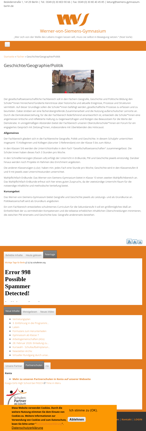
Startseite (9, 56)
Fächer (20, 56)
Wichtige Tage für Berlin (16, 263)
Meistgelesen (30, 311)
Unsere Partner (14, 366)
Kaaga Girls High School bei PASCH (25, 383)
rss (47, 366)
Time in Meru (53, 383)
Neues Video (47, 311)
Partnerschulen (35, 364)
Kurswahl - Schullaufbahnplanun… (31, 347)
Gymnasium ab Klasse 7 (26, 335)
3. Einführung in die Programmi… (31, 323)
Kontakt (127, 419)
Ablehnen (76, 419)
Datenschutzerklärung (49, 423)
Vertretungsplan (21, 319)
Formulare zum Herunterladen (29, 331)
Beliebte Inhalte (14, 255)
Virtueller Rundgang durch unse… (31, 355)
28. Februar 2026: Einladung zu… (31, 343)
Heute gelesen (33, 255)
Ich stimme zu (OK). (83, 410)
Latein (16, 327)
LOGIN (138, 419)
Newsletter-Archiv (22, 351)
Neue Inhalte (13, 311)
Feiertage (50, 254)
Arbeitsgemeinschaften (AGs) (28, 339)
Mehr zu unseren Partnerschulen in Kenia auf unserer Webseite (52, 379)
